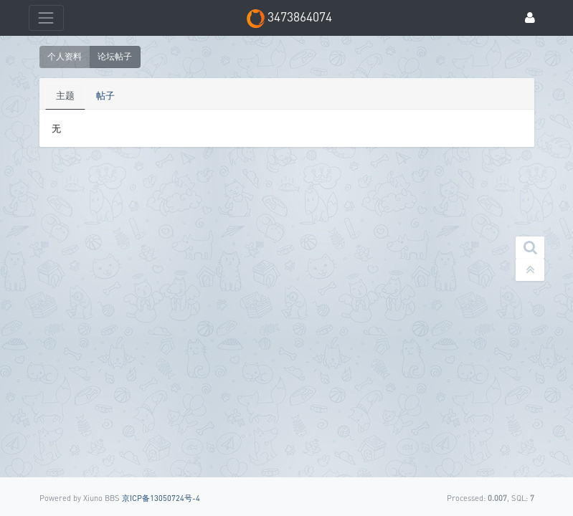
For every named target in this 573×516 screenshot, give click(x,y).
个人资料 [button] (64, 56)
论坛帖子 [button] (115, 56)
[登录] (530, 18)
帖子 (105, 95)
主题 (65, 95)
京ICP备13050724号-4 (161, 497)
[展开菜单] (46, 17)
